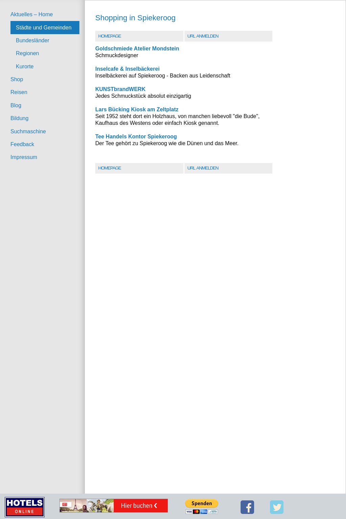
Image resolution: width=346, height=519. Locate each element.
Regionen (27, 53)
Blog (15, 105)
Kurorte (24, 66)
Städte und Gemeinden (44, 27)
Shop (16, 79)
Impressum (23, 157)
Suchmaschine (28, 131)
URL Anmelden (202, 36)
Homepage (109, 36)
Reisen (18, 92)
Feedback (22, 144)
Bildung (19, 118)
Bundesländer (32, 40)
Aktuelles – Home (31, 14)
